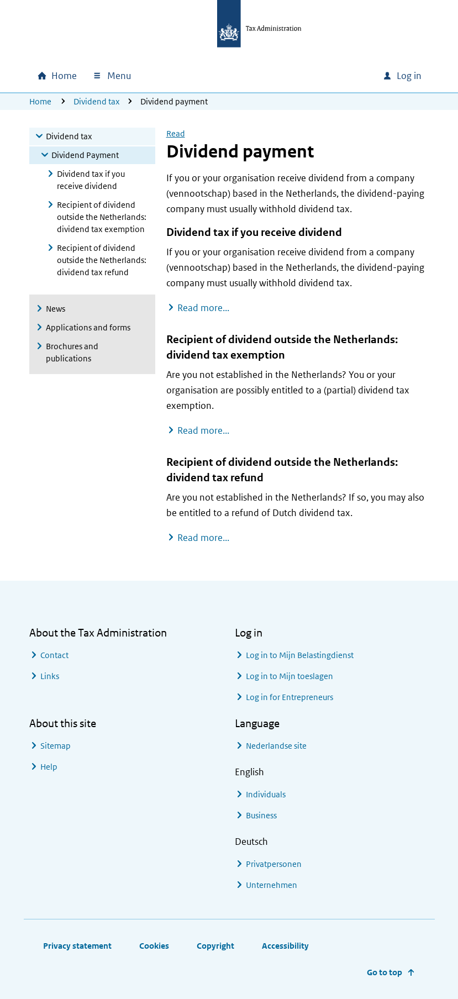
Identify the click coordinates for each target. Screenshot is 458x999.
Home (40, 101)
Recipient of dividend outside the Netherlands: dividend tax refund (101, 260)
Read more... (203, 307)
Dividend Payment (85, 155)
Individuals (266, 794)
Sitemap (55, 745)
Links (49, 676)
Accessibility (285, 945)
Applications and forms (88, 327)
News (55, 308)
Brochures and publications (72, 352)
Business (261, 815)
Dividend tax (96, 101)
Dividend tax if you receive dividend (91, 180)
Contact (54, 655)
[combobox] (299, 75)
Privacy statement (77, 945)
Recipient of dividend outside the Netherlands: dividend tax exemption (101, 216)
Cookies (154, 945)
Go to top (384, 972)
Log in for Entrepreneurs (289, 697)
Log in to (300, 655)
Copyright (215, 945)
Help (48, 766)
